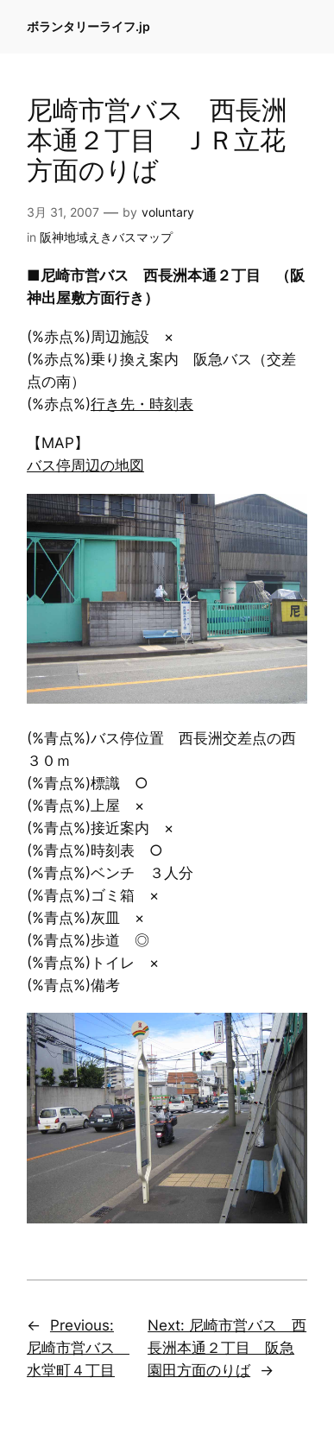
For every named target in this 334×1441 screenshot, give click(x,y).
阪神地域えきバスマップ (106, 237)
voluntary (168, 212)
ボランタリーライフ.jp (88, 26)
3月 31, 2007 (63, 212)
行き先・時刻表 (142, 404)
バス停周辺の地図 (85, 465)
